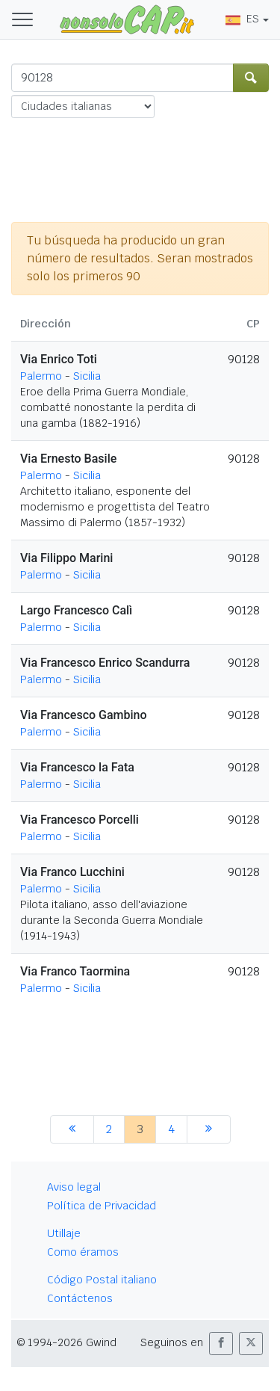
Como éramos (83, 1252)
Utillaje (64, 1233)
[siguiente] (209, 1129)
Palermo (41, 376)
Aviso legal (74, 1187)
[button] (221, 1343)
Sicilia (87, 376)
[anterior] (72, 1129)
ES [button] (242, 18)
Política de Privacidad (101, 1205)
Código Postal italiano (102, 1279)
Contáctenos (80, 1298)
